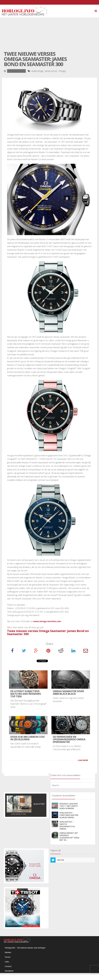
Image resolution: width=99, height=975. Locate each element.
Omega (62, 71)
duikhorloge (37, 71)
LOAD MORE (83, 760)
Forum (7, 957)
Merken (8, 952)
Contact (8, 966)
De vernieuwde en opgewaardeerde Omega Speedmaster (69, 739)
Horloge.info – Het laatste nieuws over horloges (25, 947)
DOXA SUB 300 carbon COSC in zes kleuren (27, 738)
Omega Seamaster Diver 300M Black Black (68, 692)
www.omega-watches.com (47, 621)
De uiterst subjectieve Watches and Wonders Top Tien (25, 693)
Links (7, 961)
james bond (51, 71)
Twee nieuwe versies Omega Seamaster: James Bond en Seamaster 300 (48, 632)
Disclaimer (9, 971)
